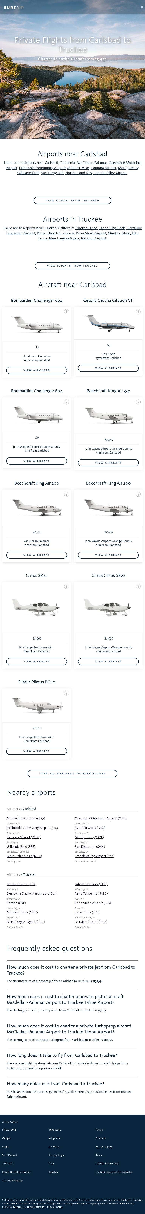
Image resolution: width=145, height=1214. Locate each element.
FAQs (99, 1129)
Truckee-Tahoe (86, 228)
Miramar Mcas (78, 168)
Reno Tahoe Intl (49, 233)
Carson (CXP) (16, 902)
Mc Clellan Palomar (92, 163)
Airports (13, 808)
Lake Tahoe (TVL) (87, 912)
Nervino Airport (93, 238)
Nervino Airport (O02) (91, 921)
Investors (55, 1129)
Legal (5, 1146)
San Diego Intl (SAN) (90, 846)
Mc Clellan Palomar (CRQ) (26, 818)
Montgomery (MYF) (89, 837)
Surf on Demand (12, 1180)
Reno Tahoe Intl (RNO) (91, 893)
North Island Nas (78, 173)
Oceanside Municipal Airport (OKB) (100, 818)
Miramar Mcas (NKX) (90, 827)
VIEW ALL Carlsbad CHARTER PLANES (73, 773)
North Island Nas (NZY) (24, 856)
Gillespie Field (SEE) (21, 846)
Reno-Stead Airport (91, 233)
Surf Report (9, 1154)
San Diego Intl (52, 173)
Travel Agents (105, 1146)
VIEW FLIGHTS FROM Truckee (72, 266)
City (52, 1163)
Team (99, 1154)
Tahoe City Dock (112, 228)
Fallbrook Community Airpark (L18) (32, 827)
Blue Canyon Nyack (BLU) (26, 921)
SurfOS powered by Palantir (114, 1171)
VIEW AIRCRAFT (36, 370)
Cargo (6, 1137)
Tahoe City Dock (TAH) (91, 884)
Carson (68, 233)
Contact (54, 1146)
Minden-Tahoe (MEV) (22, 912)
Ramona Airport (103, 168)
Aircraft (7, 1163)
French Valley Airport (110, 173)
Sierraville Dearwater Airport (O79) (32, 893)
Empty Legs (56, 1154)
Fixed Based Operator (16, 1171)
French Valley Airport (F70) (94, 856)
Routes (53, 1171)
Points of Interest (107, 1163)
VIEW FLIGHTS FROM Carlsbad (72, 200)
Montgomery (128, 168)
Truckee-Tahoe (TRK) (21, 884)
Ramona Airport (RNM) (24, 837)
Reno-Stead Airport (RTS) (93, 902)
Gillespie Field (28, 173)
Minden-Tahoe (119, 233)
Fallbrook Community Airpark (42, 168)
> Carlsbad (28, 808)
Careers (101, 1137)
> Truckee (28, 874)
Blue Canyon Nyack (64, 238)
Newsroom (9, 1129)
